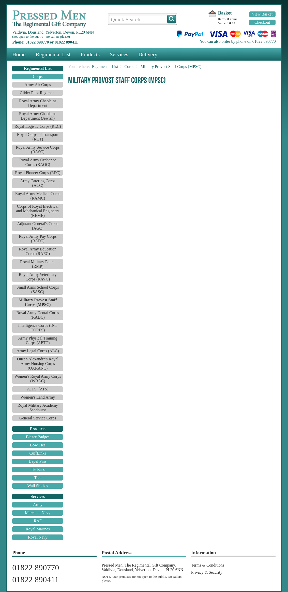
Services (119, 54)
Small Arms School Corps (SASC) (38, 289)
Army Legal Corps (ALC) (38, 351)
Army (37, 504)
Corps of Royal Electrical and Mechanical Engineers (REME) (37, 211)
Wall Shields (37, 486)
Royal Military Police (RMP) (37, 264)
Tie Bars (37, 469)
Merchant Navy (37, 513)
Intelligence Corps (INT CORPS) (37, 327)
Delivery (147, 54)
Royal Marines (38, 529)
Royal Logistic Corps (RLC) (37, 126)
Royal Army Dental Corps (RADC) (38, 315)
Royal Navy (38, 537)
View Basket (262, 14)
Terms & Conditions (207, 565)
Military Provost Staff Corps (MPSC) (171, 66)
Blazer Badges (38, 437)
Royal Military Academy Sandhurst (38, 407)
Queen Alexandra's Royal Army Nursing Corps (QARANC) (37, 363)
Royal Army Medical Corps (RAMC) (37, 195)
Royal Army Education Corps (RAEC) (38, 251)
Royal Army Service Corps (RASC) (38, 149)
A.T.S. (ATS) (37, 389)
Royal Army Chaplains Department (37, 103)
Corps (37, 76)
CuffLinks (37, 453)
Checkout (262, 22)
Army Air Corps (37, 84)
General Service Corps (37, 418)
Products (90, 54)
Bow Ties (38, 445)
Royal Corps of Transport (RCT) (37, 136)
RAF (38, 521)
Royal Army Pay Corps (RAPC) (38, 238)
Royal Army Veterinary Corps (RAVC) (38, 276)
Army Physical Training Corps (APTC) (37, 340)
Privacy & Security (206, 572)
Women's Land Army (37, 397)
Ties (37, 477)
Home (18, 54)
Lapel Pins (37, 461)
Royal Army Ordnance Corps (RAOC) (37, 162)
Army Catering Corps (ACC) (37, 183)
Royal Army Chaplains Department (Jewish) (37, 115)
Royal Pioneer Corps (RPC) (37, 173)
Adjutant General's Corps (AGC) (37, 225)
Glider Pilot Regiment (38, 93)
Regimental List (53, 54)
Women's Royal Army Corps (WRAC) (37, 378)
